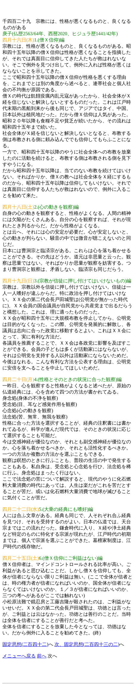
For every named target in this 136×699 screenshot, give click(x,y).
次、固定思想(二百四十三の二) (87, 644)
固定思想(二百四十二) (25, 644)
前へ (41, 655)
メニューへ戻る (19, 655)
